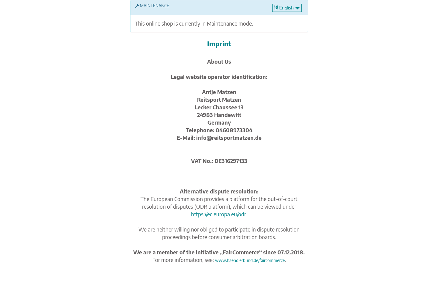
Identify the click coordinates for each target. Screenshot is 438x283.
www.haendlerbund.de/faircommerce (250, 260)
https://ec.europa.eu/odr (218, 214)
